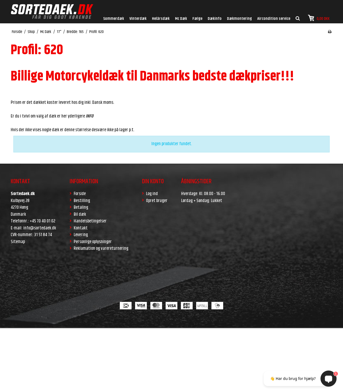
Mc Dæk (181, 19)
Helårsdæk (161, 19)
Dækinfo (215, 19)
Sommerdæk (113, 19)
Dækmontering (239, 19)
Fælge (197, 19)
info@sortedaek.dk (39, 228)
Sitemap (18, 241)
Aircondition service (273, 19)
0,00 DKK (319, 18)
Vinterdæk (138, 19)
